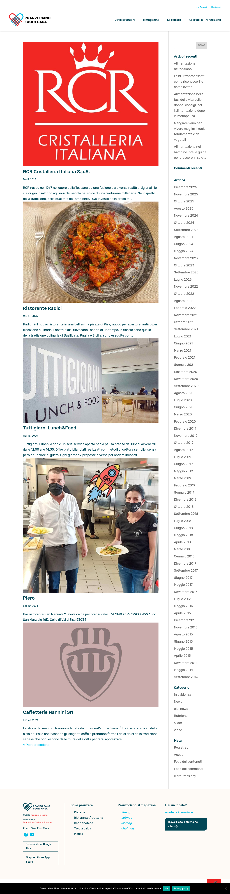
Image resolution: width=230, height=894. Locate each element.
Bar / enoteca (83, 823)
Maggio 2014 (183, 671)
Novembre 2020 (186, 379)
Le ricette (174, 20)
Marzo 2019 (182, 479)
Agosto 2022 (183, 301)
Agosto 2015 (183, 635)
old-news (181, 709)
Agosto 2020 (183, 394)
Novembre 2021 (185, 316)
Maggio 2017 (183, 585)
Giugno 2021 (183, 344)
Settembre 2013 (186, 678)
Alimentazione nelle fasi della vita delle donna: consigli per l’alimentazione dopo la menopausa (189, 106)
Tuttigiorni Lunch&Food (49, 428)
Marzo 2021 (182, 351)
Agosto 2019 (183, 450)
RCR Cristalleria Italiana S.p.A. (56, 172)
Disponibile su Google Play (39, 847)
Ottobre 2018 (184, 507)
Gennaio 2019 (184, 493)
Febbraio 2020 (185, 422)
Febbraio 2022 (185, 308)
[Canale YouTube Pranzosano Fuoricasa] (32, 835)
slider (178, 723)
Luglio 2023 (183, 280)
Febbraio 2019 (184, 486)
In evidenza (182, 695)
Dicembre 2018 (185, 500)
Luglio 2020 (183, 401)
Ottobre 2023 (184, 266)
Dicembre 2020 (185, 372)
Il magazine (151, 20)
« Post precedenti (36, 745)
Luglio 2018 (182, 521)
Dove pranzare (124, 20)
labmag (126, 823)
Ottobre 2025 (184, 202)
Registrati (216, 7)
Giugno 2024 (183, 245)
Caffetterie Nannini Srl (48, 713)
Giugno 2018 (183, 529)
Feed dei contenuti (188, 762)
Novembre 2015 (185, 628)
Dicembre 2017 (185, 564)
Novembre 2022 (186, 287)
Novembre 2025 (186, 195)
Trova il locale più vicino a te (183, 825)
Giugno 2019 (183, 465)
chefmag (127, 829)
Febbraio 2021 (184, 358)
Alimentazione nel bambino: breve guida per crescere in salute (190, 152)
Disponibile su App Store (38, 860)
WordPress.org (185, 777)
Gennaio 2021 (184, 365)
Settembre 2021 (186, 330)
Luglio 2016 (182, 600)
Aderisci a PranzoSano (204, 20)
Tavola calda (82, 829)
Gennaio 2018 (184, 557)
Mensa (78, 834)
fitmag (125, 813)
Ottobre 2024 (184, 223)
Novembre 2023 (186, 259)
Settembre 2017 (186, 571)
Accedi (202, 7)
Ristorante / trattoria (88, 818)
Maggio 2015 (183, 649)
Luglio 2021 (182, 337)
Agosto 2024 (183, 237)
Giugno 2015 (183, 642)
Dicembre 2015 (185, 621)
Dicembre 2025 (185, 188)
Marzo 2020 (183, 415)
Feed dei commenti (188, 769)
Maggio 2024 (183, 252)
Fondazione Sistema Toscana (37, 823)
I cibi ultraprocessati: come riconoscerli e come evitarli (189, 82)
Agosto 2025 (183, 209)
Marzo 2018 (182, 550)
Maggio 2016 (183, 607)
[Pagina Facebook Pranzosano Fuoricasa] (26, 835)
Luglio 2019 (182, 458)
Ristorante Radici (42, 309)
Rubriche (181, 716)
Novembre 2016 (185, 592)
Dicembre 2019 (185, 429)
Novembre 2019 (185, 436)
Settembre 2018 (186, 514)
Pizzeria (79, 813)
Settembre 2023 (186, 273)
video (178, 731)
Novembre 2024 (186, 216)
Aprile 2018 (182, 543)
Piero (29, 598)
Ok (166, 888)
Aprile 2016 (182, 614)
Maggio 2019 (183, 472)
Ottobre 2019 (184, 443)
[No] (225, 888)
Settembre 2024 (186, 230)
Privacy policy (181, 888)
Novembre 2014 (185, 663)
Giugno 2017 (183, 578)
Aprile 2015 (182, 656)
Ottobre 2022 (184, 294)
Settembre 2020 (186, 387)
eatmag (126, 818)
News (178, 702)
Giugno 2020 (183, 408)
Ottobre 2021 (184, 323)
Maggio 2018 (183, 536)
